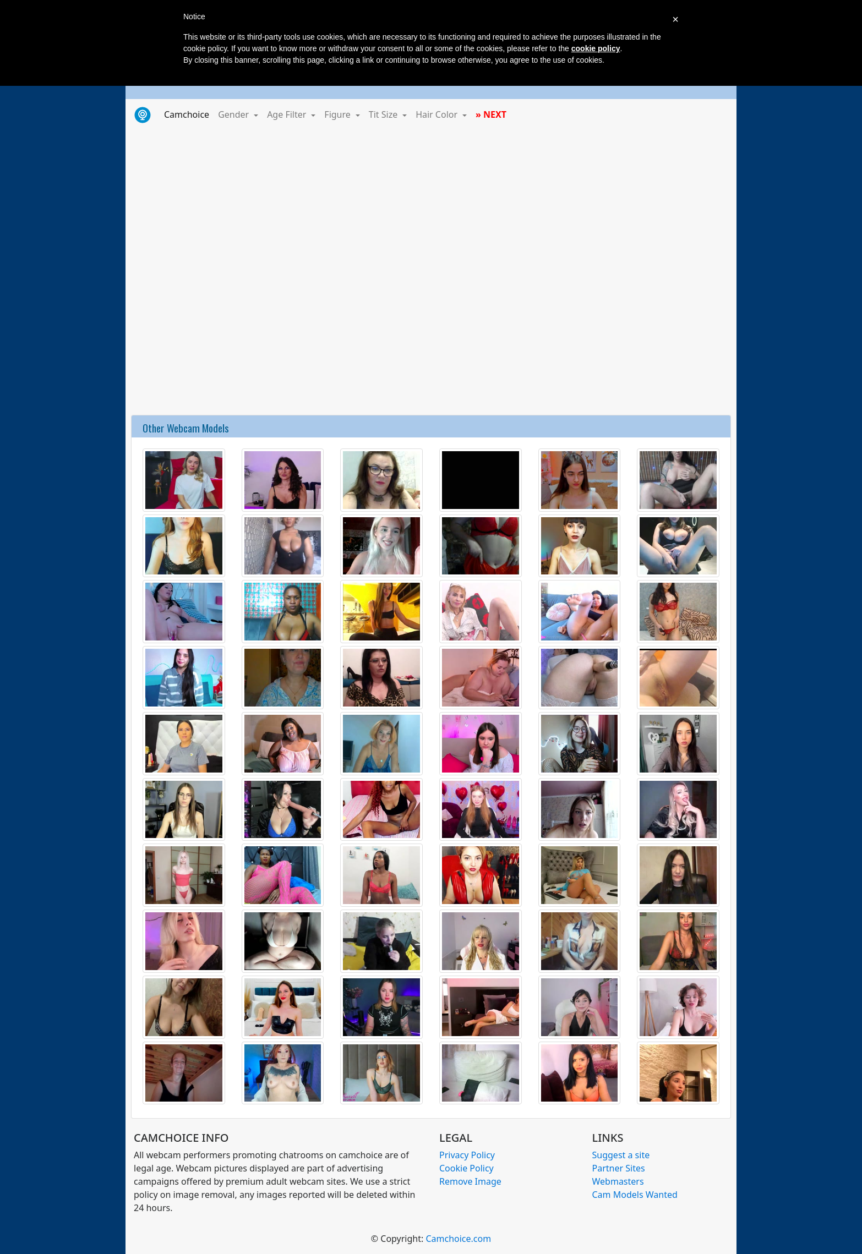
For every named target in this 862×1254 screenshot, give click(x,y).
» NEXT (491, 114)
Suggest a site (621, 1155)
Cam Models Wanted (635, 1195)
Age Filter (287, 114)
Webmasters (618, 1181)
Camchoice (189, 114)
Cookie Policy (466, 1168)
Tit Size (384, 114)
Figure (338, 114)
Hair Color (438, 114)
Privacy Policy (467, 1155)
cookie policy (595, 48)
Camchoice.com (458, 1239)
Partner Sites (618, 1168)
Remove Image (470, 1181)
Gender (234, 114)
